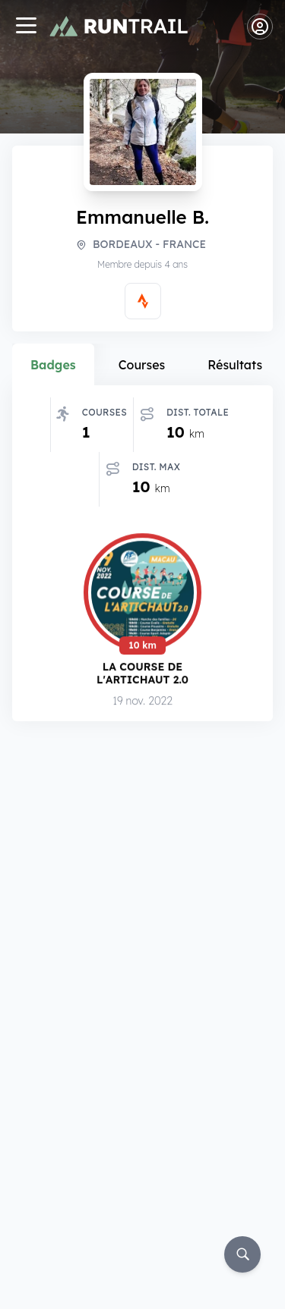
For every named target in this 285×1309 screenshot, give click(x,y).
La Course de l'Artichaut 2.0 (142, 674)
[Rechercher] (242, 1254)
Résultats (234, 364)
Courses (142, 364)
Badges (53, 364)
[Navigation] (26, 26)
